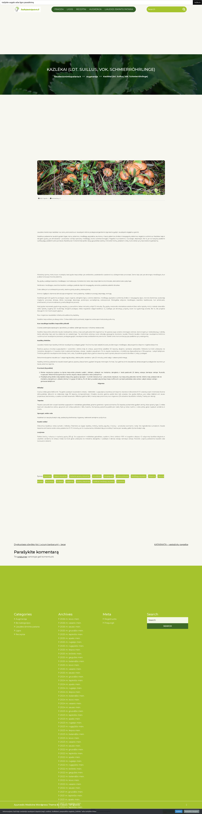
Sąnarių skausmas (91, 408)
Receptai (81, 9)
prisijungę (22, 556)
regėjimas (84, 408)
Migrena (128, 405)
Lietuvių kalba (171, 811)
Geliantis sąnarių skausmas (89, 405)
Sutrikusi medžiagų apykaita (102, 408)
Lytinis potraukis (112, 405)
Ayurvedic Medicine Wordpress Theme (35, 804)
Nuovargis (73, 408)
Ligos (70, 9)
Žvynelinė (111, 408)
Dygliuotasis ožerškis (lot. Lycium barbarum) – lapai (40, 544)
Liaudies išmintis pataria (119, 9)
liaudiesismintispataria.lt (67, 76)
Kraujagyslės (105, 405)
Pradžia (59, 9)
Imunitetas (98, 405)
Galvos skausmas (79, 405)
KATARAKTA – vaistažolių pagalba (171, 544)
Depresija (72, 405)
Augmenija (95, 9)
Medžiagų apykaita (121, 405)
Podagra (78, 408)
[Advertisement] (101, 33)
